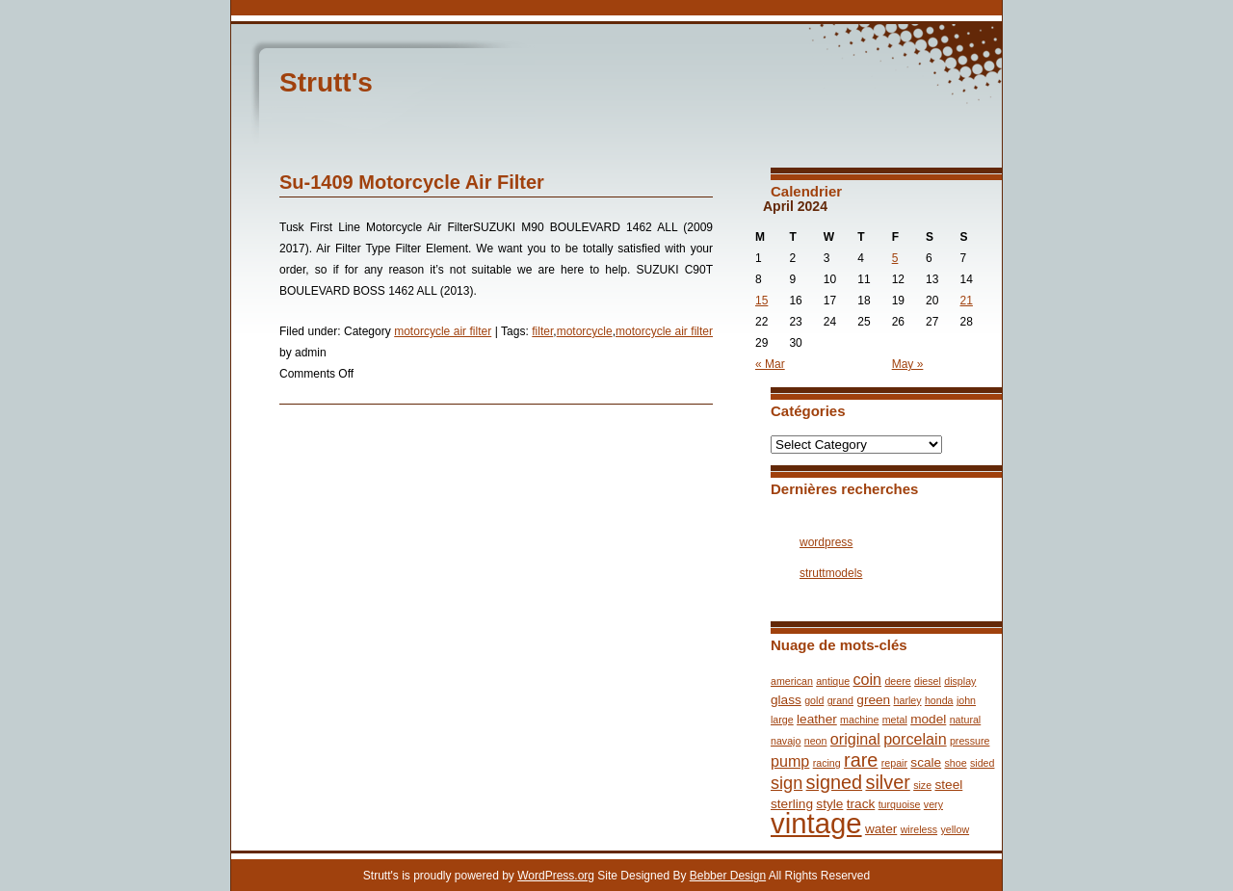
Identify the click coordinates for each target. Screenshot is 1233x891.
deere (897, 681)
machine (859, 719)
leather (817, 719)
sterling (792, 804)
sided (982, 763)
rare (861, 760)
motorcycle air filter (442, 331)
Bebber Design (728, 875)
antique (833, 681)
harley (908, 700)
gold (814, 700)
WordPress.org (555, 875)
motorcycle (585, 331)
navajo (785, 741)
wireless (919, 829)
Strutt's (326, 82)
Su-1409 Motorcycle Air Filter (411, 182)
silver (887, 782)
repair (894, 763)
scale (925, 762)
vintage (816, 823)
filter (542, 331)
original (855, 738)
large (782, 719)
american (792, 681)
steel (948, 784)
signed (834, 782)
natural (966, 719)
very (933, 804)
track (861, 804)
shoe (956, 763)
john (966, 700)
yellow (954, 829)
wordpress (826, 542)
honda (939, 700)
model (928, 719)
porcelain (914, 738)
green (873, 700)
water (881, 829)
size (922, 785)
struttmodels (831, 573)
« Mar (770, 364)
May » (908, 364)
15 (761, 300)
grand (840, 700)
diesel (927, 681)
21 (966, 300)
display (960, 681)
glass (786, 700)
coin (867, 679)
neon (815, 741)
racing (827, 763)
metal (894, 719)
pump (790, 761)
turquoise (900, 804)
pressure (969, 741)
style (829, 804)
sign (786, 783)
